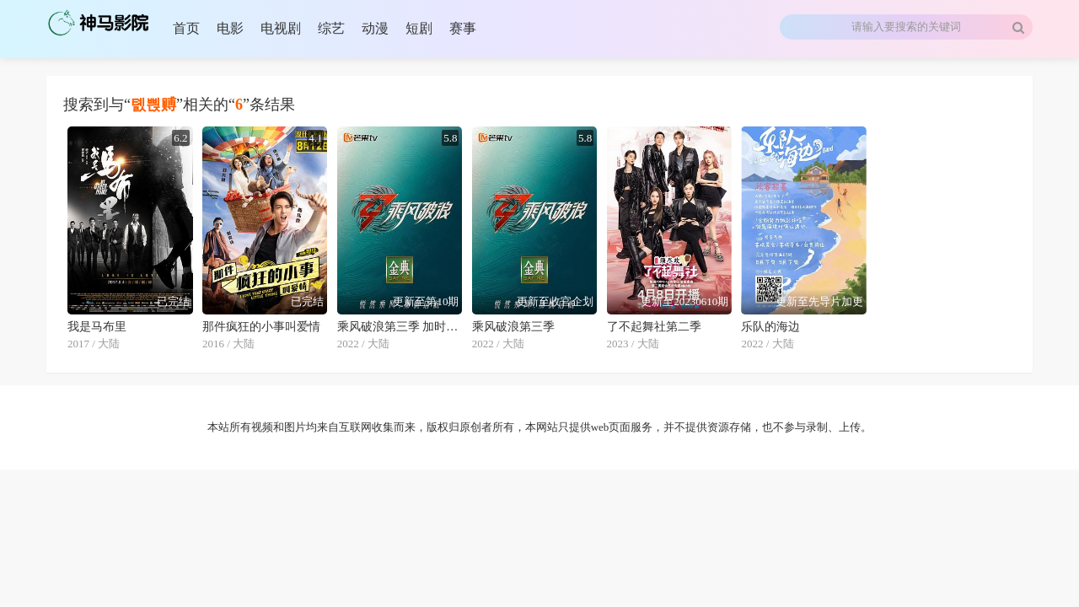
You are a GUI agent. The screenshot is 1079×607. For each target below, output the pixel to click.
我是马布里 (96, 326)
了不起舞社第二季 (654, 326)
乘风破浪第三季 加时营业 (400, 326)
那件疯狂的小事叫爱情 (261, 326)
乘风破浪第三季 (513, 326)
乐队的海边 (770, 326)
